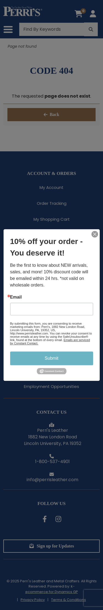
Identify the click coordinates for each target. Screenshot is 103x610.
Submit (52, 358)
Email (16, 297)
